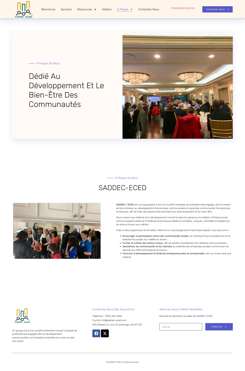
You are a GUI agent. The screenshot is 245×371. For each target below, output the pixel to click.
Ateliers (107, 9)
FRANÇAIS (177, 8)
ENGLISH (190, 8)
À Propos (125, 9)
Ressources (87, 9)
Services (66, 9)
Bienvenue (48, 9)
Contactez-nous (148, 9)
